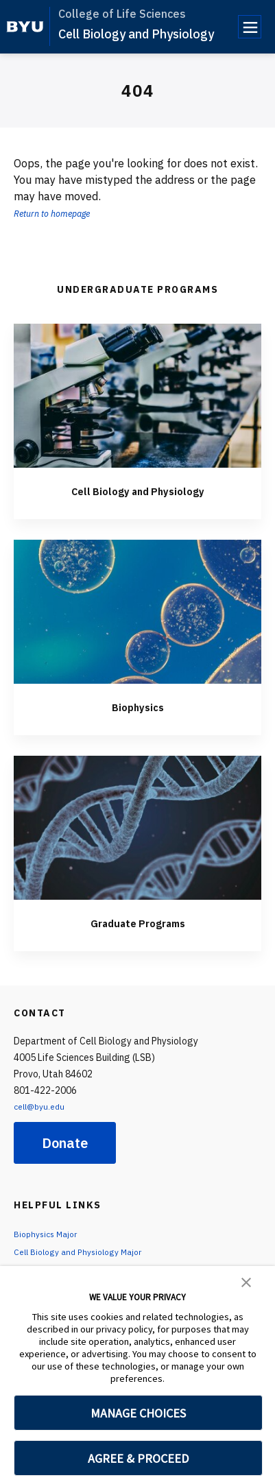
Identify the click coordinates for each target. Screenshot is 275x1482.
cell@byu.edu (42, 1106)
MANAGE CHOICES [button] (138, 1413)
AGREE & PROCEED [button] (138, 1458)
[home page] (25, 27)
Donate (65, 1143)
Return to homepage (63, 212)
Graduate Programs (137, 922)
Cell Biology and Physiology (136, 34)
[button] (246, 1281)
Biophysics (137, 706)
